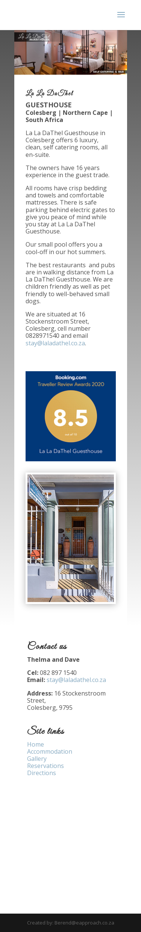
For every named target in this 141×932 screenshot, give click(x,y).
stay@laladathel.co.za (55, 343)
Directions (41, 773)
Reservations (45, 766)
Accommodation (49, 751)
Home (35, 744)
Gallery (37, 758)
